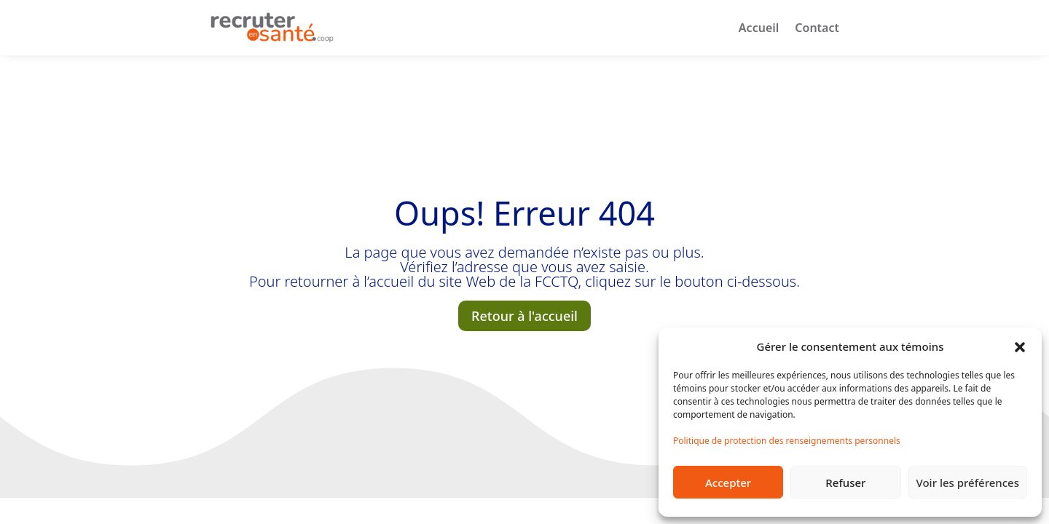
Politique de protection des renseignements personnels (786, 440)
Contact (817, 28)
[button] (1020, 346)
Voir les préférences (967, 482)
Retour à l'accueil (524, 316)
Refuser (845, 482)
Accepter (728, 482)
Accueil (759, 28)
